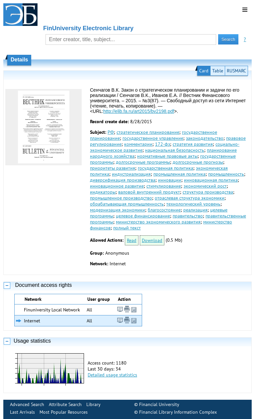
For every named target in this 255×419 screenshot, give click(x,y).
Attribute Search (65, 404)
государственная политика (165, 168)
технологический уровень (193, 204)
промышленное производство (121, 198)
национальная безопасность (174, 150)
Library (93, 404)
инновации (169, 180)
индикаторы (103, 192)
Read (131, 240)
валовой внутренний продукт (149, 192)
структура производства (208, 192)
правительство (188, 216)
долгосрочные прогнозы (198, 162)
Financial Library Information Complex (178, 412)
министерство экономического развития (158, 222)
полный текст (127, 228)
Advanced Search (27, 404)
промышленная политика (179, 174)
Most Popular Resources (64, 412)
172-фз (162, 144)
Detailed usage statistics (112, 375)
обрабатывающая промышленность (127, 204)
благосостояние (164, 210)
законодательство (204, 138)
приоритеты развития (112, 168)
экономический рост (205, 186)
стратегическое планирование (148, 132)
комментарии (138, 144)
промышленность (226, 174)
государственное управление (153, 138)
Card (204, 71)
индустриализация (131, 174)
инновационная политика (211, 180)
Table (217, 71)
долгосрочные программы (143, 162)
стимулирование (163, 186)
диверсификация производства (122, 180)
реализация (195, 210)
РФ (111, 132)
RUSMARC (236, 71)
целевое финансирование (143, 216)
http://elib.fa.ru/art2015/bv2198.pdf (138, 111)
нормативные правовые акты (167, 156)
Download (152, 240)
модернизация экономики (117, 210)
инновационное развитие (117, 186)
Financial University (159, 404)
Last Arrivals (22, 412)
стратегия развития (193, 144)
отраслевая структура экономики (189, 198)
